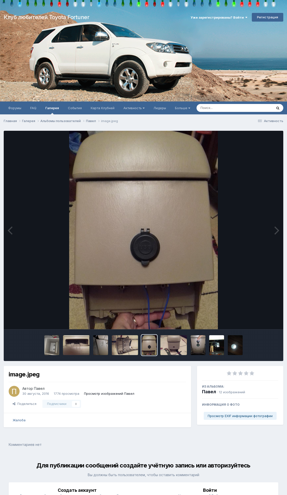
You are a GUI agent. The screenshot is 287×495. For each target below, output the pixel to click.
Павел (209, 391)
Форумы (14, 108)
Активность (133, 108)
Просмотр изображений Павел (109, 394)
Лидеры (159, 108)
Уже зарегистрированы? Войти (219, 17)
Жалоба (19, 420)
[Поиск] (225, 108)
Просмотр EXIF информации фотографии (240, 416)
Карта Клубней (103, 108)
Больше (182, 108)
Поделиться (24, 404)
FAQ (33, 108)
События (75, 108)
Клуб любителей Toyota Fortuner (46, 17)
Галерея (52, 110)
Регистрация (267, 17)
